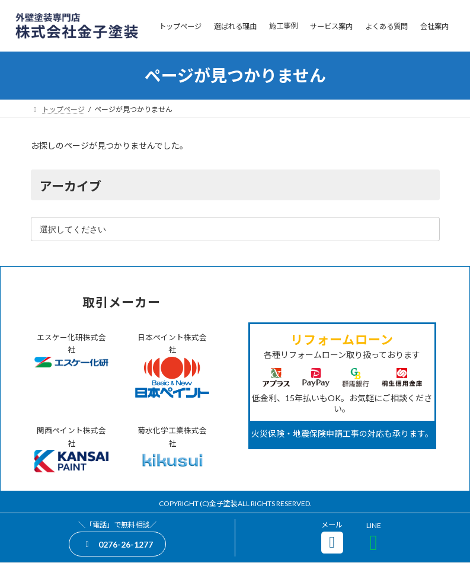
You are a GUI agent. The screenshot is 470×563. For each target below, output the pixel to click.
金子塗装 (223, 503)
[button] (117, 544)
